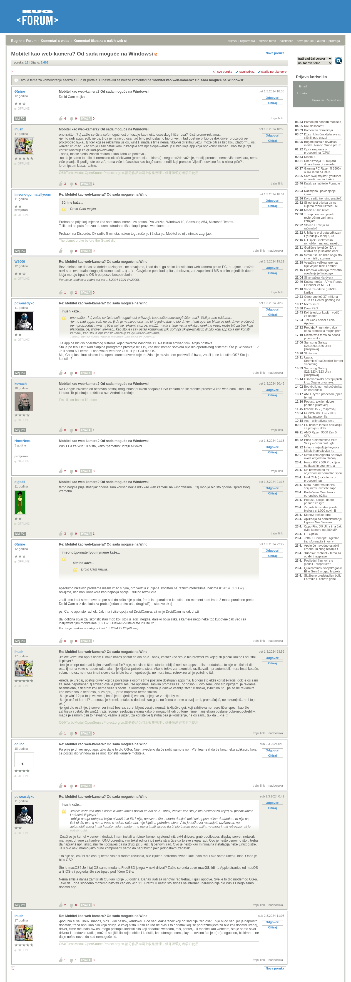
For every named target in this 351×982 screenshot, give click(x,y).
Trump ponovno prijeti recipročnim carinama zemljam (318, 218)
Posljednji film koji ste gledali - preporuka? (318, 562)
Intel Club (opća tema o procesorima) (320, 479)
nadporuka (275, 250)
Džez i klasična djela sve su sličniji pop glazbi (323, 136)
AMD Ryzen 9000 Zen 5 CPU (320, 434)
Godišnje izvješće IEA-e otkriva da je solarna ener (321, 249)
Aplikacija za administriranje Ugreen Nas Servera (323, 520)
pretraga (334, 40)
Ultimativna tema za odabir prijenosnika (322, 336)
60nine (20, 92)
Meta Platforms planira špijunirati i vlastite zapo (320, 486)
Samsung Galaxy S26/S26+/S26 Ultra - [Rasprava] (318, 346)
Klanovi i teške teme (317, 514)
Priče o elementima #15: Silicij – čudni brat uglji (320, 441)
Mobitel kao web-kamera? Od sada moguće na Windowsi (198, 80)
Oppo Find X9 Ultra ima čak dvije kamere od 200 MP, (323, 528)
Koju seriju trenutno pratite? (323, 198)
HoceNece (22, 441)
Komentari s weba (55, 41)
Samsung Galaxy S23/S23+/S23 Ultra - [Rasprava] (318, 372)
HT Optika (311, 534)
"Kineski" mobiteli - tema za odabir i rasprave (322, 554)
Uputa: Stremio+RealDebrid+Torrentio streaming (323, 361)
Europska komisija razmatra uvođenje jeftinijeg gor (323, 271)
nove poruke (305, 40)
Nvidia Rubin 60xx (316, 210)
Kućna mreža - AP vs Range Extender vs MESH (323, 283)
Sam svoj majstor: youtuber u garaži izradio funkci (322, 177)
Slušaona (310, 353)
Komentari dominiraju (318, 130)
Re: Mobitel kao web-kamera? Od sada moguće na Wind (103, 194)
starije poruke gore (274, 71)
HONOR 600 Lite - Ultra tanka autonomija (320, 415)
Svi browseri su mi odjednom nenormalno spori (323, 471)
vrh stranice (336, 979)
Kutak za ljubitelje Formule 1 (322, 185)
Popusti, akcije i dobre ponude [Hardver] (319, 403)
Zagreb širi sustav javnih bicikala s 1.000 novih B (320, 509)
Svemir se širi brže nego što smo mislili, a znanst (323, 256)
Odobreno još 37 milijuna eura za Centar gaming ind (322, 298)
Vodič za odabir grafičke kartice (320, 290)
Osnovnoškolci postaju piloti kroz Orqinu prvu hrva (323, 380)
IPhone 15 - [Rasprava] (319, 409)
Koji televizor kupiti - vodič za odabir (321, 314)
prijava (232, 40)
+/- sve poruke (222, 71)
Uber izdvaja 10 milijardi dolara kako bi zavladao (320, 162)
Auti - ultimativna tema (319, 420)
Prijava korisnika (311, 77)
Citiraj (272, 103)
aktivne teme (267, 40)
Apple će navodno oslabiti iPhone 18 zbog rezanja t (321, 547)
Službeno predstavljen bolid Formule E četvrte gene (323, 577)
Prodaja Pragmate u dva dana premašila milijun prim (322, 329)
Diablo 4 (309, 156)
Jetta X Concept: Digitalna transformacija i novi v (321, 539)
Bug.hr (16, 41)
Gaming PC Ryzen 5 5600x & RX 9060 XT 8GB (322, 170)
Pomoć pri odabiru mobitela (322, 121)
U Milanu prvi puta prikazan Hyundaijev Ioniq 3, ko (322, 234)
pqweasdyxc (24, 303)
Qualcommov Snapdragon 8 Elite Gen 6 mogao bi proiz (323, 569)
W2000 (20, 262)
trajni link (277, 118)
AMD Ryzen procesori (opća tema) (323, 395)
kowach (21, 384)
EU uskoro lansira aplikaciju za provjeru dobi (323, 426)
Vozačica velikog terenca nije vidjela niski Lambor (321, 264)
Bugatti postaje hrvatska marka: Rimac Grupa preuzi (323, 143)
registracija (247, 40)
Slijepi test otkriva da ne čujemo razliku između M (321, 204)
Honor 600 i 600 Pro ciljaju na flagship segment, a (322, 464)
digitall (20, 482)
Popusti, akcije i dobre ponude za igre (319, 501)
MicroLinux (311, 304)
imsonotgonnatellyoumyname (38, 194)
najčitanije (286, 40)
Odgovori (272, 97)
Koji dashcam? (314, 126)
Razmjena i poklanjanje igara (320, 192)
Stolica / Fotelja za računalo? (316, 226)
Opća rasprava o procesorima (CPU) (317, 151)
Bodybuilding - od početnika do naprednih (323, 388)
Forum (31, 41)
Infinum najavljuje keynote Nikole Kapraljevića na (321, 449)
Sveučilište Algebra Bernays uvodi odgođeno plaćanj (323, 456)
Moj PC (20, 118)
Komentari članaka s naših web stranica (105, 41)
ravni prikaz (247, 71)
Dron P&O (311, 308)
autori (321, 40)
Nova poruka (275, 53)
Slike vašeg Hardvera (318, 277)
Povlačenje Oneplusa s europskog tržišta (319, 494)
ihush (19, 129)
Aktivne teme (308, 114)
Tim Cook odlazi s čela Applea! (319, 321)
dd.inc (19, 744)
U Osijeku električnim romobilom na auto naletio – (323, 241)
